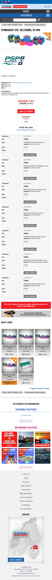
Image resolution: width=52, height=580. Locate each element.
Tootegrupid (26, 15)
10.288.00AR (27, 277)
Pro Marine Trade (26, 415)
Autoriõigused (26, 505)
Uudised (26, 478)
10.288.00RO (27, 230)
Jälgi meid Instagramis (25, 467)
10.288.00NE (27, 207)
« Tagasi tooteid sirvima (39, 388)
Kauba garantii (26, 490)
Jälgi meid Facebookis (26, 421)
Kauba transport (26, 486)
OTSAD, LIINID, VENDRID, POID (12, 25)
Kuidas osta (26, 482)
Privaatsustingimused (26, 501)
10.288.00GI (27, 183)
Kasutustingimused (26, 497)
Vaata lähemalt (15, 559)
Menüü (26, 11)
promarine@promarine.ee (28, 573)
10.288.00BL (27, 160)
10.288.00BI (27, 136)
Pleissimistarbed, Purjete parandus (35, 25)
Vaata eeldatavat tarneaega (26, 130)
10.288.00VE (27, 254)
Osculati (8, 84)
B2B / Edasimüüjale (26, 509)
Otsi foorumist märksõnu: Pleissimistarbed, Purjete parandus (33, 314)
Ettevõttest (26, 474)
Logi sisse (47, 6)
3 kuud (26, 121)
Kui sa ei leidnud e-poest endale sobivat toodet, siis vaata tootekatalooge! (26, 305)
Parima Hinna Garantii (26, 493)
